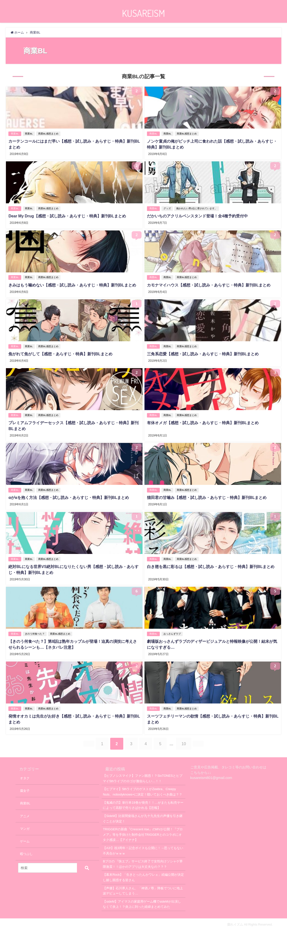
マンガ (25, 828)
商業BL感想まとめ (48, 134)
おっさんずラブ (172, 633)
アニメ (25, 815)
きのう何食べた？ (35, 633)
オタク (25, 777)
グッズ (167, 208)
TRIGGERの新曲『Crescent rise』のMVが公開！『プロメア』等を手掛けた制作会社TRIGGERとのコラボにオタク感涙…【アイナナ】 (143, 834)
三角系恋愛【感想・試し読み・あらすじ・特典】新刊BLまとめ (203, 354)
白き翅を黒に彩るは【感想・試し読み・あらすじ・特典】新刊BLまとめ (210, 566)
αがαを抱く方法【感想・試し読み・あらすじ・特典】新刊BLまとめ (68, 497)
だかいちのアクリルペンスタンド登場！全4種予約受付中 (197, 216)
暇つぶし (26, 853)
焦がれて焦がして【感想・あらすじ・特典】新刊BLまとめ (60, 354)
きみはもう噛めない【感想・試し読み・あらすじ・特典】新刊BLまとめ (72, 285)
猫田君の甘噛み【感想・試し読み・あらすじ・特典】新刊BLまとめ (207, 497)
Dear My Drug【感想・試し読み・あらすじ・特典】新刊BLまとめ (67, 216)
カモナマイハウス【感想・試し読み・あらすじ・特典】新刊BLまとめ (208, 285)
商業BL (15, 134)
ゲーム (25, 840)
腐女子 (25, 790)
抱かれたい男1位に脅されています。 (196, 208)
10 (183, 743)
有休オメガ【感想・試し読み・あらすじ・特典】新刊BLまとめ (203, 422)
